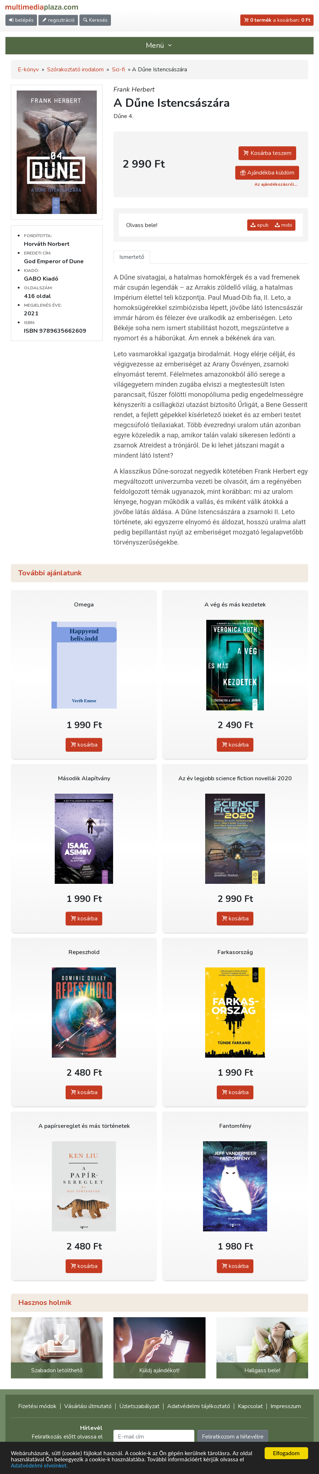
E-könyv (28, 70)
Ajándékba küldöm (267, 173)
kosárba (84, 745)
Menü (159, 45)
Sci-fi (118, 70)
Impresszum (285, 1406)
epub (259, 225)
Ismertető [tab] (131, 257)
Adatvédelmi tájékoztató (198, 1406)
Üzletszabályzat (139, 1406)
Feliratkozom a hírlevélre (233, 1437)
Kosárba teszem (267, 153)
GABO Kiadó (41, 279)
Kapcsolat (250, 1406)
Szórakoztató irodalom (75, 70)
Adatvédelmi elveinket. (39, 1466)
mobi (283, 225)
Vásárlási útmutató (88, 1406)
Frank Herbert (133, 89)
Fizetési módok (37, 1406)
